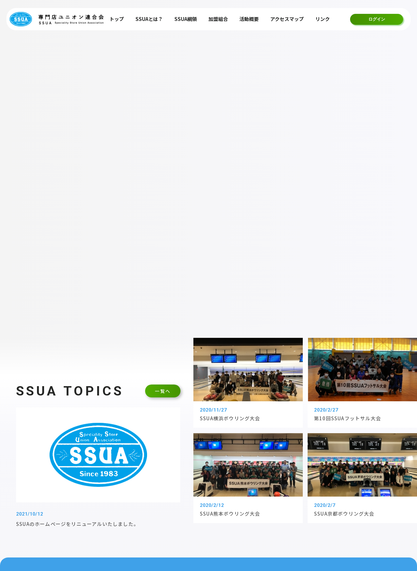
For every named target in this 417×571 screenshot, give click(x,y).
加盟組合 (218, 18)
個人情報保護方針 (172, 556)
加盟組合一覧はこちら (208, 500)
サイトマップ (126, 556)
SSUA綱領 (185, 18)
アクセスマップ (287, 18)
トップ (116, 18)
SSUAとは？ (149, 18)
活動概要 (249, 18)
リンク (322, 18)
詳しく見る (208, 203)
